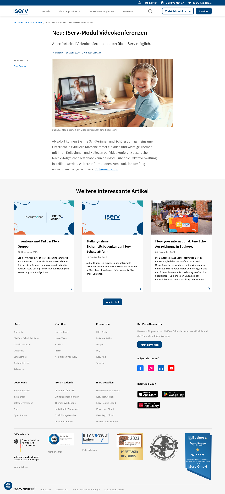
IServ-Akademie (200, 2)
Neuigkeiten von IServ (28, 22)
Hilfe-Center (147, 2)
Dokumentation (172, 2)
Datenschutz (62, 489)
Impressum (45, 489)
